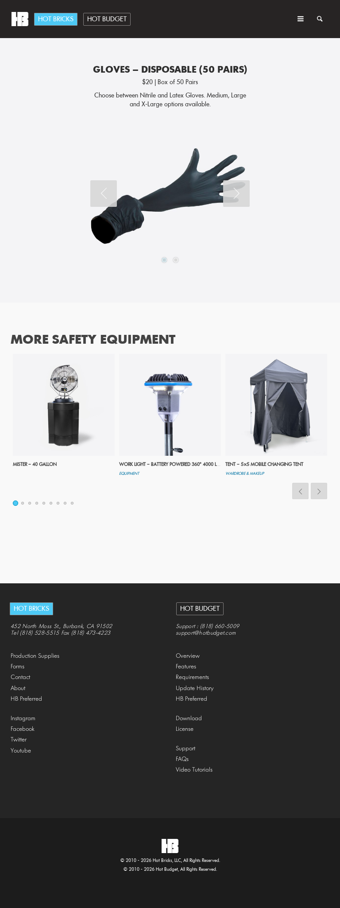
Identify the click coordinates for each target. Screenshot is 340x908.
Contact (20, 677)
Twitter (19, 740)
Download (189, 719)
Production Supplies (35, 656)
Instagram (23, 719)
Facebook (23, 729)
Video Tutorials (194, 770)
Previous (103, 193)
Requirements (192, 677)
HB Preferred (26, 699)
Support (185, 749)
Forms (17, 667)
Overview (188, 656)
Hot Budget (107, 19)
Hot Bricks (55, 19)
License (184, 729)
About (18, 688)
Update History (195, 688)
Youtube (21, 751)
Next (236, 193)
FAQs (182, 759)
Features (186, 667)
